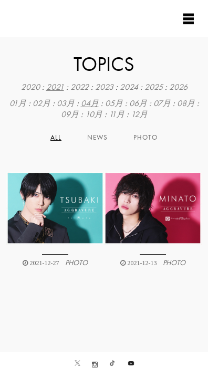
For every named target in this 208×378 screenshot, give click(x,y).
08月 (186, 103)
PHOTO (145, 137)
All (55, 137)
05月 (114, 103)
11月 (116, 114)
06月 (138, 103)
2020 (30, 87)
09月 (70, 114)
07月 (162, 103)
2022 (79, 87)
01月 (17, 103)
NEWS (97, 137)
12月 (139, 114)
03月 (66, 103)
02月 (41, 103)
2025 (153, 87)
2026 (178, 87)
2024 (129, 87)
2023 (104, 87)
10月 (93, 114)
